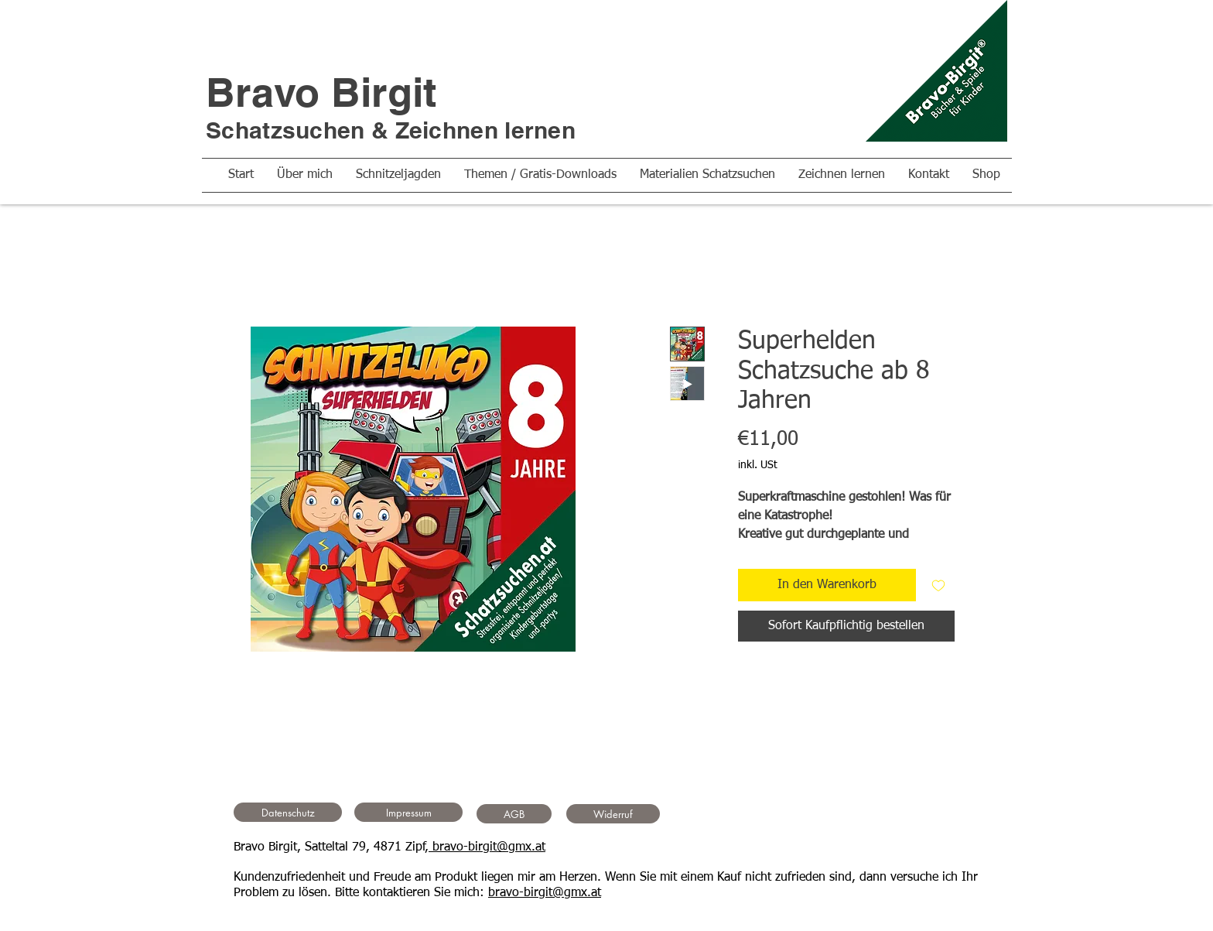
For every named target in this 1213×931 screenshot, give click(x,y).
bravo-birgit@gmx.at (487, 847)
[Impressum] (408, 812)
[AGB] (514, 813)
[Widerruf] (613, 813)
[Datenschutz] (288, 812)
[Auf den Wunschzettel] (938, 585)
